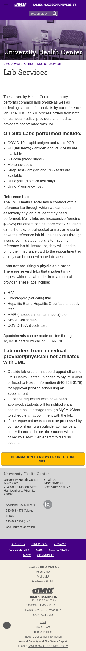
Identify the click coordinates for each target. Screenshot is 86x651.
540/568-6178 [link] (53, 483)
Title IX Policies (43, 631)
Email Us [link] (49, 479)
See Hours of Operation (20, 527)
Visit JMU (43, 576)
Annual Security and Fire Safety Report (43, 641)
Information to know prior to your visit (42, 459)
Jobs (39, 549)
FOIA (43, 622)
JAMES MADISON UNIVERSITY (48, 646)
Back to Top (7, 625)
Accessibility (19, 549)
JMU (7, 64)
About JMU (43, 571)
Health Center (24, 64)
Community (45, 555)
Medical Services (49, 64)
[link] (47, 507)
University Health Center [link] (21, 479)
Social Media (59, 549)
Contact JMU (43, 614)
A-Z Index (18, 544)
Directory (39, 544)
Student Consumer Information (43, 636)
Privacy (60, 544)
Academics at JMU (43, 581)
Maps (27, 555)
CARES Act (43, 627)
